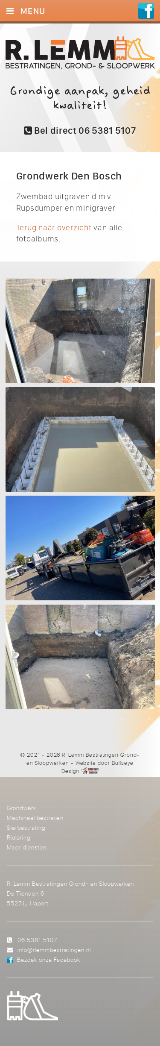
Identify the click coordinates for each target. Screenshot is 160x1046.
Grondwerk (21, 808)
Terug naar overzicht (54, 227)
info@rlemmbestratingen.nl (54, 950)
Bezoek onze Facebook (48, 959)
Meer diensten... (29, 847)
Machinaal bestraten (35, 818)
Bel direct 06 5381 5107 (80, 130)
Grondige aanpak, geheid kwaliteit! (80, 98)
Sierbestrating (26, 827)
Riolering (18, 837)
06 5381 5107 (37, 940)
